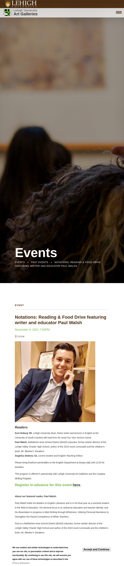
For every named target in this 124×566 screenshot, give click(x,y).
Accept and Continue (96, 549)
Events (20, 262)
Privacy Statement (20, 563)
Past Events (39, 262)
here (76, 485)
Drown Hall (84, 462)
